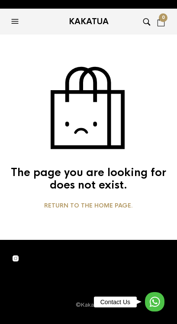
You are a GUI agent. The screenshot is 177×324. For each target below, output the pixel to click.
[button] (16, 22)
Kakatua (89, 21)
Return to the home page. (88, 205)
